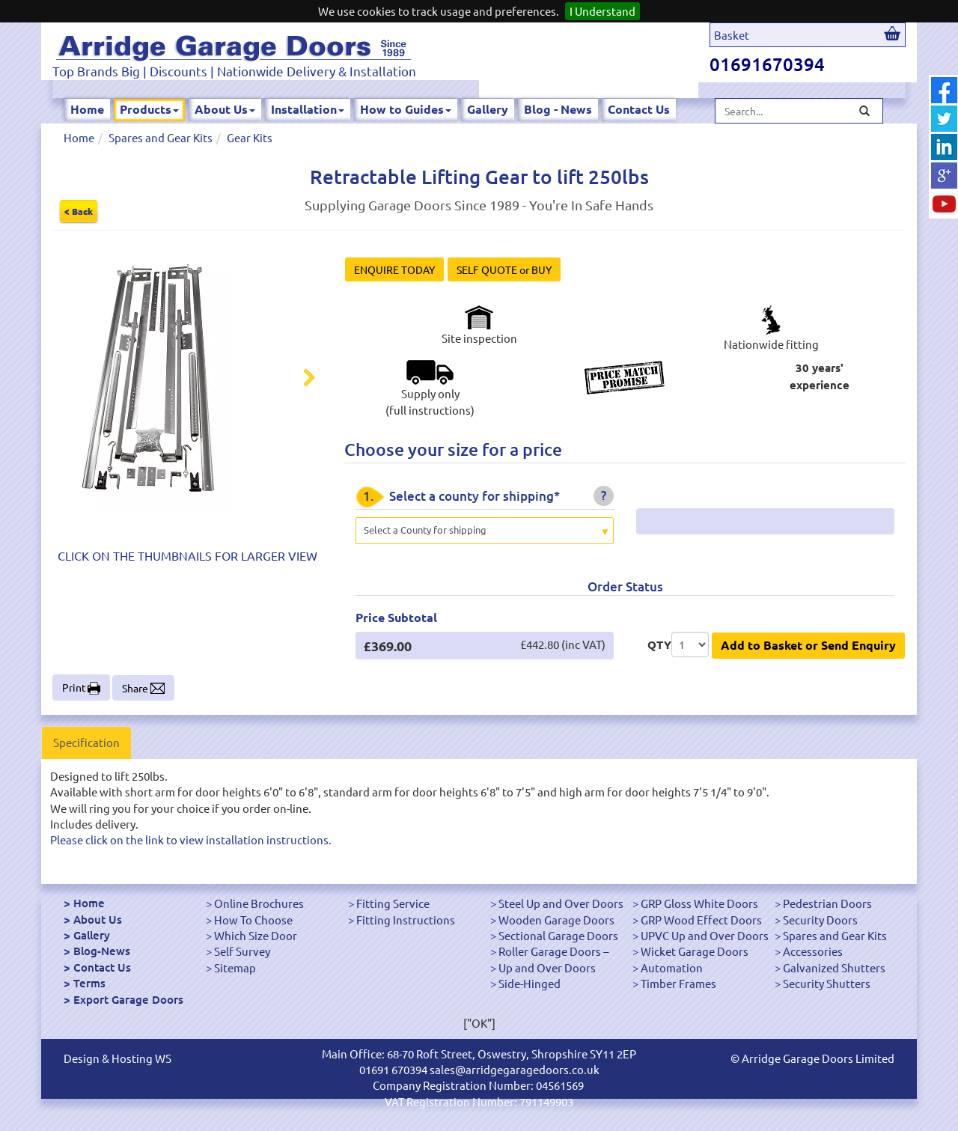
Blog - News (558, 109)
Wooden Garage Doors (556, 919)
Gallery (487, 109)
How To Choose (253, 919)
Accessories (813, 951)
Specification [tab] (86, 742)
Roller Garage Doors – (553, 951)
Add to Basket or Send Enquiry (808, 645)
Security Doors (820, 919)
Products (149, 109)
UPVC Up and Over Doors (705, 935)
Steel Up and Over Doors (560, 903)
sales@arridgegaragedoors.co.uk (514, 1069)
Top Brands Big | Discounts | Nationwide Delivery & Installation (234, 71)
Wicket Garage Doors (694, 951)
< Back (78, 211)
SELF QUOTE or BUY (504, 269)
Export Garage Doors (128, 999)
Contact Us (639, 109)
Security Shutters (826, 983)
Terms (89, 982)
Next (300, 379)
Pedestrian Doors (827, 903)
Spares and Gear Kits (161, 137)
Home (87, 109)
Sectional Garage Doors (558, 935)
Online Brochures (259, 903)
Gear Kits (249, 137)
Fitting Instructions (405, 919)
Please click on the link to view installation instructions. (191, 839)
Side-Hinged (529, 983)
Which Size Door (255, 935)
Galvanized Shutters (834, 967)
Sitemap (235, 967)
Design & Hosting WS (117, 1058)
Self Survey (242, 951)
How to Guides (405, 109)
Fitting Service (393, 903)
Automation (672, 967)
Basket (731, 35)
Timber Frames (678, 983)
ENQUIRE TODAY (394, 269)
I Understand (602, 11)
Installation (307, 109)
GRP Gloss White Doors (699, 903)
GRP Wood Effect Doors (701, 919)
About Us (225, 109)
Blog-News (101, 950)
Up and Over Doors (547, 967)
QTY (659, 644)
